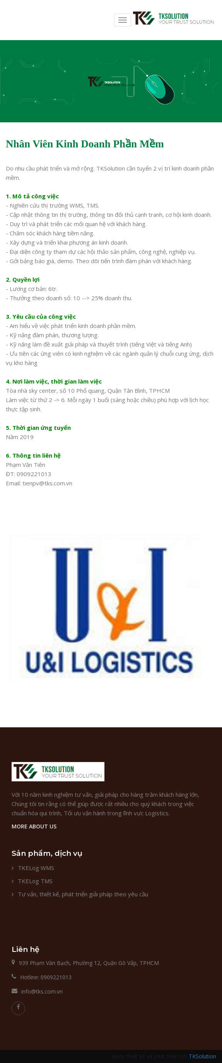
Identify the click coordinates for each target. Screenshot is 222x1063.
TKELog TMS (35, 881)
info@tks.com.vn (42, 991)
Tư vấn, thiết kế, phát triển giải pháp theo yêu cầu (83, 894)
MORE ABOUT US (34, 826)
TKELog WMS (36, 868)
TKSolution (202, 1056)
